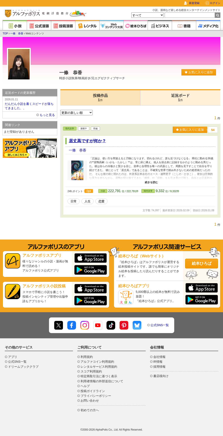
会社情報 (159, 357)
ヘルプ (85, 386)
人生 (87, 201)
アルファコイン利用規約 (97, 361)
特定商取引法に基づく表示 (99, 376)
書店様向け (161, 376)
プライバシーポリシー (96, 395)
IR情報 (157, 361)
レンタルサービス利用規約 (99, 366)
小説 (103, 191)
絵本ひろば (201, 263)
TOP (5, 33)
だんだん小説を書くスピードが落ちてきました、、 (30, 103)
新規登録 (194, 3)
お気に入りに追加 (199, 72)
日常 (74, 201)
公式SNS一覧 (159, 325)
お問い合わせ (90, 400)
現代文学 (69, 128)
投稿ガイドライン (93, 391)
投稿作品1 (100, 98)
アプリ (12, 357)
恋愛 (101, 201)
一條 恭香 (16, 33)
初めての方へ (90, 410)
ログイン (215, 3)
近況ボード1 (180, 98)
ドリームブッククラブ (23, 366)
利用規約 (87, 357)
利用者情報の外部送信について (102, 381)
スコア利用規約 (91, 371)
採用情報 (159, 366)
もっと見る (47, 115)
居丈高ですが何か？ (87, 141)
